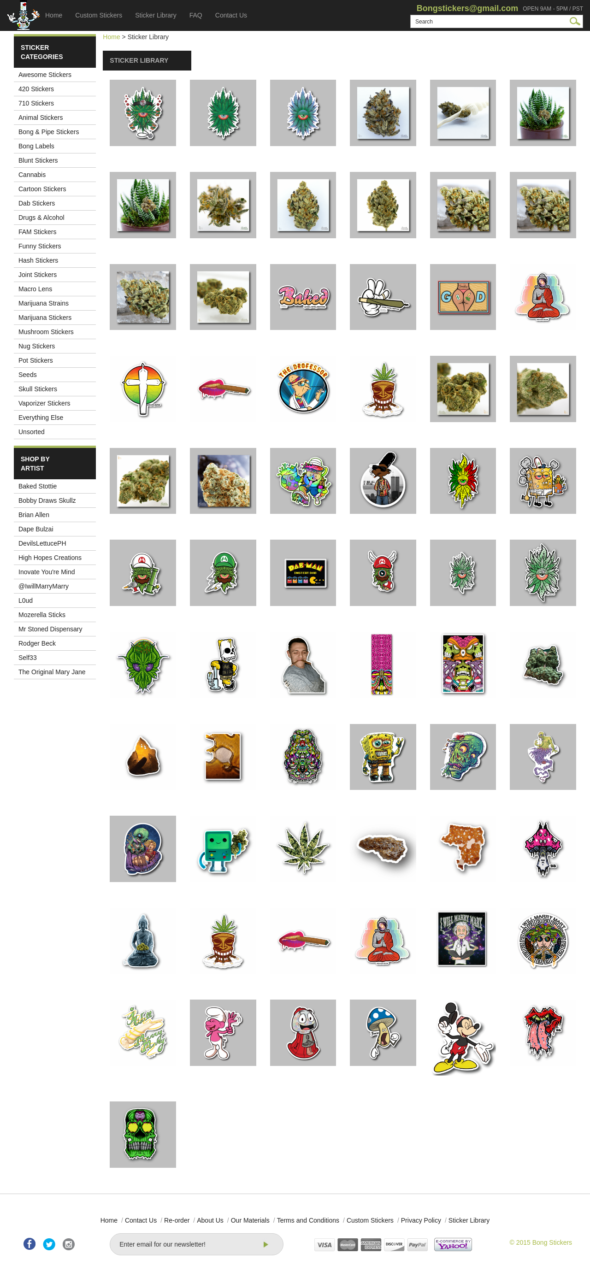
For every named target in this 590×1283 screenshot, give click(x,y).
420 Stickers (36, 89)
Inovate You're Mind (46, 572)
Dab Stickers (36, 203)
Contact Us (231, 15)
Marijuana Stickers (44, 317)
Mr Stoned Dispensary (50, 629)
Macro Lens (35, 289)
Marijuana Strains (43, 303)
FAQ (195, 15)
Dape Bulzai (35, 529)
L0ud (25, 600)
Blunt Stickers (38, 160)
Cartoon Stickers (42, 189)
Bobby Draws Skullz (47, 500)
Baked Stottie (37, 486)
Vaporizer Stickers (44, 403)
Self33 (27, 657)
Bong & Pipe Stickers (48, 131)
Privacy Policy (421, 1220)
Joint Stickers (37, 274)
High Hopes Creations (50, 557)
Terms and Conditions (308, 1220)
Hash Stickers (38, 260)
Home (53, 15)
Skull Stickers (37, 389)
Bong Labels (36, 146)
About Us (210, 1220)
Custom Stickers (98, 15)
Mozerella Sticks (41, 614)
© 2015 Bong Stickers (540, 1242)
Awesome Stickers (44, 74)
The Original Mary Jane (52, 672)
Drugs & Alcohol (41, 217)
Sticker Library (155, 15)
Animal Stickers (40, 117)
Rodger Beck (37, 643)
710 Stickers (36, 103)
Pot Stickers (35, 360)
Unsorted (31, 432)
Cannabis (32, 174)
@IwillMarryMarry (43, 586)
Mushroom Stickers (46, 331)
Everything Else (40, 417)
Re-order (176, 1220)
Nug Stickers (36, 346)
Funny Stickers (39, 246)
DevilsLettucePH (42, 543)
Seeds (27, 374)
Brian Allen (33, 514)
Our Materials (250, 1220)
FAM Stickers (37, 231)
